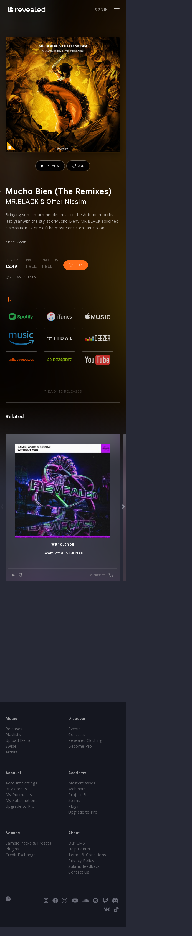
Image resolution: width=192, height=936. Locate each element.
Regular (13, 326)
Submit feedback (117, 883)
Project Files (113, 812)
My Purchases (19, 812)
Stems (107, 817)
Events (108, 746)
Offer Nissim (66, 268)
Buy (75, 331)
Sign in (167, 9)
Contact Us (112, 889)
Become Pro (113, 763)
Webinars (110, 806)
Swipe (11, 763)
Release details (105, 331)
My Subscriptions (21, 817)
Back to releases (98, 453)
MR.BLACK (22, 268)
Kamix (81, 681)
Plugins (12, 866)
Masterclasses (115, 800)
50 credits (168, 704)
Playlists (13, 752)
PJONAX (109, 681)
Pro (29, 326)
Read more (16, 309)
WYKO (93, 681)
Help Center (113, 866)
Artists (11, 769)
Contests (110, 752)
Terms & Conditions (120, 872)
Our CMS (110, 860)
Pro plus (50, 326)
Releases (14, 746)
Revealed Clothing (118, 757)
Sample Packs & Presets (28, 860)
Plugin (107, 823)
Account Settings (21, 800)
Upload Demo (19, 757)
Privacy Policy (114, 878)
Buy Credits (16, 806)
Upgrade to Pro (20, 823)
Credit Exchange (21, 872)
